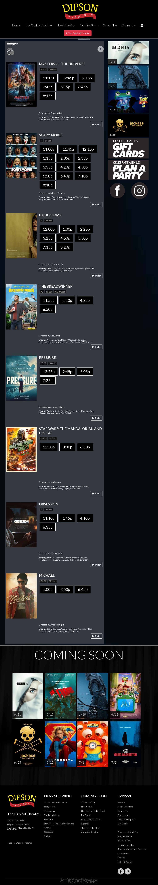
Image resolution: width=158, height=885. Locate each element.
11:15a (48, 78)
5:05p (85, 371)
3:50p (65, 589)
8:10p (47, 185)
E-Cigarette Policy (126, 845)
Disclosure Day (88, 802)
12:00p (48, 229)
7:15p (47, 247)
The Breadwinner (52, 815)
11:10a (48, 518)
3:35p (47, 167)
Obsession (49, 831)
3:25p (47, 238)
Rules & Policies (125, 862)
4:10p (84, 518)
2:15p (87, 78)
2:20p (67, 300)
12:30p (48, 447)
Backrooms (49, 811)
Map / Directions (125, 806)
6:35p (47, 527)
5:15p (65, 86)
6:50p (47, 309)
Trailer (96, 124)
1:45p (67, 518)
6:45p (82, 86)
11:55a (48, 300)
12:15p (88, 149)
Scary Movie (49, 806)
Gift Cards (122, 823)
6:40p (65, 176)
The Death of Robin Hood (93, 811)
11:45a (68, 149)
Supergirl (85, 823)
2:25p (85, 229)
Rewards (122, 802)
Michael (47, 836)
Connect (127, 25)
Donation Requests (127, 819)
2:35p (82, 158)
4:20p (65, 167)
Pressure (48, 819)
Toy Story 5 (86, 815)
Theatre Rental (125, 836)
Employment (123, 815)
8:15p (47, 95)
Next (101, 49)
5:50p (47, 176)
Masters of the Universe (55, 802)
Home (16, 25)
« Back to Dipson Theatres (19, 842)
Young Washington (89, 832)
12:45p (68, 78)
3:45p (47, 86)
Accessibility (123, 853)
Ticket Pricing (124, 840)
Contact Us (123, 811)
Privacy (121, 857)
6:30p (85, 447)
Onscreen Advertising (128, 832)
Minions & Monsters (90, 828)
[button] (143, 25)
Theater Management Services (132, 849)
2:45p (67, 371)
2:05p (65, 158)
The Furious (86, 806)
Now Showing (66, 25)
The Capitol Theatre (38, 25)
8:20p (65, 247)
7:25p (47, 380)
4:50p (82, 167)
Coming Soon (89, 25)
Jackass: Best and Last (91, 819)
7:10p (82, 176)
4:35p (84, 300)
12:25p (48, 371)
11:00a (48, 149)
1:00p (67, 229)
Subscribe (110, 25)
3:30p (67, 447)
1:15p (47, 158)
